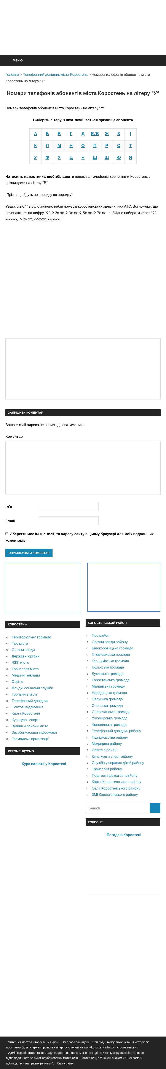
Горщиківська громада (110, 661)
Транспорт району (107, 769)
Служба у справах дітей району (118, 762)
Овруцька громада (107, 699)
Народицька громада (109, 692)
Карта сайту (65, 1063)
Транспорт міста (25, 669)
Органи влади (23, 649)
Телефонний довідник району (116, 730)
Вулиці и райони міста (30, 726)
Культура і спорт (25, 719)
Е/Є (95, 133)
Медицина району (107, 743)
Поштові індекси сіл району (114, 775)
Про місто (20, 643)
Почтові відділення (27, 707)
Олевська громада (107, 705)
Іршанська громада (108, 667)
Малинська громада (108, 686)
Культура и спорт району (112, 756)
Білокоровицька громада (112, 648)
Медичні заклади (26, 675)
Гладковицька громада (111, 654)
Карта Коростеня (26, 713)
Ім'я (8, 506)
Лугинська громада (107, 673)
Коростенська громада (110, 680)
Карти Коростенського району (116, 781)
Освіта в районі (104, 750)
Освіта (17, 681)
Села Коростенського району (116, 788)
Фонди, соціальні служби (32, 688)
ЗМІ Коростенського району (115, 794)
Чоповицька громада (109, 724)
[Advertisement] (84, 38)
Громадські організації (30, 738)
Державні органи (26, 656)
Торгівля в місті (24, 694)
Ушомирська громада (110, 718)
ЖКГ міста (20, 662)
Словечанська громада (111, 711)
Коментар (14, 436)
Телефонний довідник (30, 700)
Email (10, 520)
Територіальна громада (31, 637)
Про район (100, 635)
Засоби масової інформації (34, 732)
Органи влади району (110, 641)
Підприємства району (110, 737)
